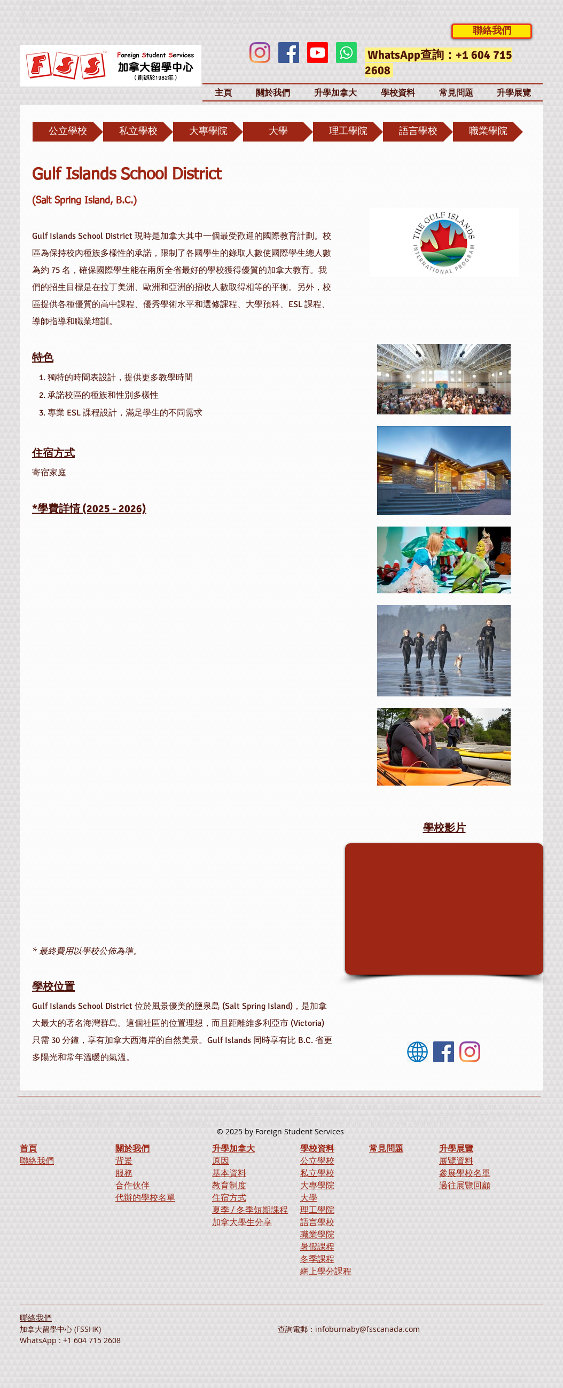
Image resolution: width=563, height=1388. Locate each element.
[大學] (278, 132)
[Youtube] (317, 52)
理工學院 (317, 1210)
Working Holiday (435, 1123)
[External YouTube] (444, 909)
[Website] (417, 1051)
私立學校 (317, 1173)
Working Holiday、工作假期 (276, 21)
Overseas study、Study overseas (188, 21)
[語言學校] (418, 132)
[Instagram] (259, 52)
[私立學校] (138, 132)
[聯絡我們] (491, 31)
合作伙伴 (132, 1185)
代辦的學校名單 (145, 1197)
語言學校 (317, 1222)
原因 (220, 1160)
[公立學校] (68, 132)
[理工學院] (348, 132)
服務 (123, 1173)
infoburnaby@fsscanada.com (367, 1329)
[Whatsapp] (346, 52)
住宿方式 (229, 1197)
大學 (308, 1197)
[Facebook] (288, 52)
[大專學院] (208, 132)
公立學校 (317, 1160)
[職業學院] (488, 132)
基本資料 (229, 1173)
